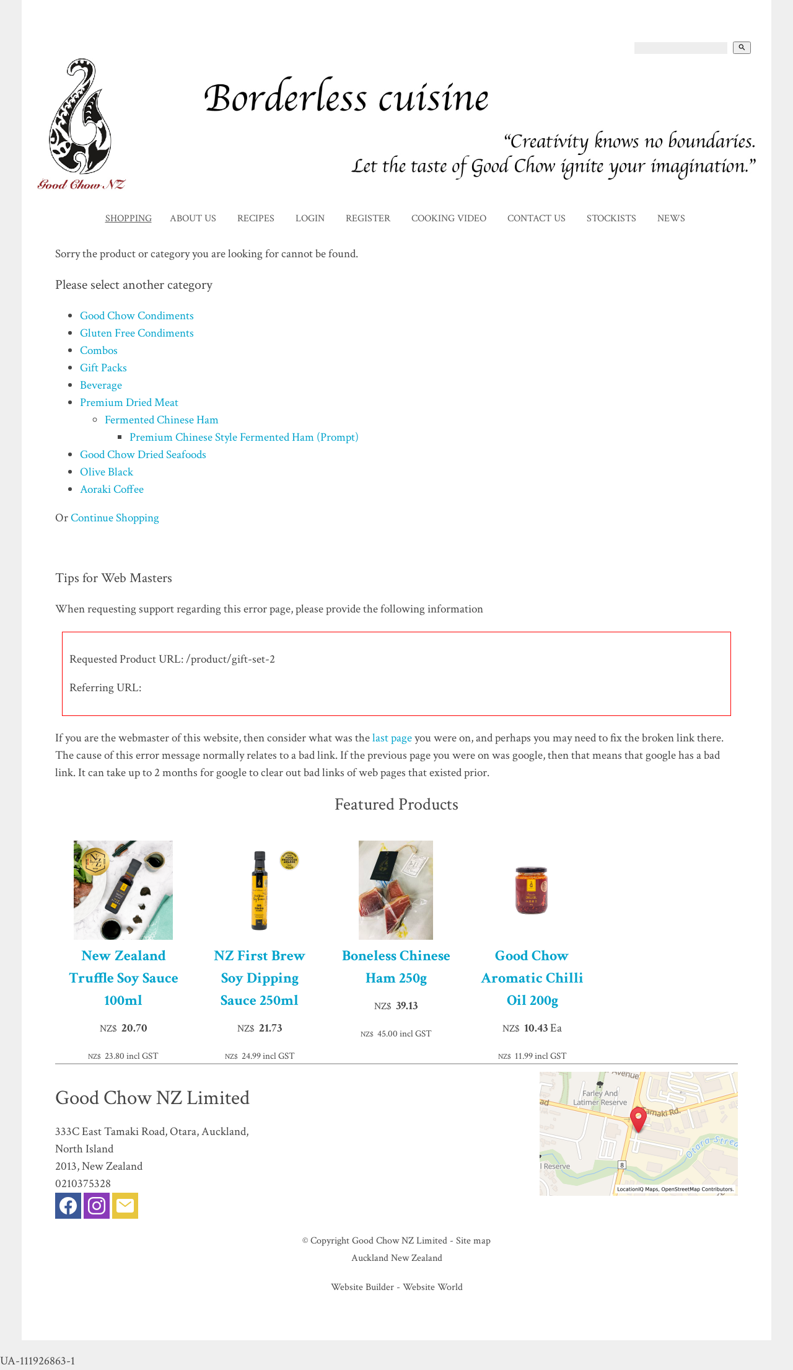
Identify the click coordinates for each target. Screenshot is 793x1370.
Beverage (101, 385)
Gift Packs (103, 368)
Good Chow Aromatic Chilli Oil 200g (532, 978)
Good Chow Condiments (137, 316)
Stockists (611, 218)
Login (310, 218)
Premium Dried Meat (129, 402)
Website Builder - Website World (397, 1287)
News (671, 218)
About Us (193, 218)
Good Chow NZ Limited (399, 1240)
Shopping (128, 218)
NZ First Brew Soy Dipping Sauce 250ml (260, 978)
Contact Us (536, 218)
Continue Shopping (115, 518)
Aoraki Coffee (112, 489)
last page (392, 738)
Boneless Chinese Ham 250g (396, 967)
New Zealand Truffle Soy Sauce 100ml (123, 978)
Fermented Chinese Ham (162, 420)
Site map (473, 1240)
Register (368, 218)
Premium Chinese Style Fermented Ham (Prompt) (244, 437)
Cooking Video (448, 218)
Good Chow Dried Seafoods (143, 454)
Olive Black (106, 472)
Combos (99, 350)
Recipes (255, 218)
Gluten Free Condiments (137, 333)
